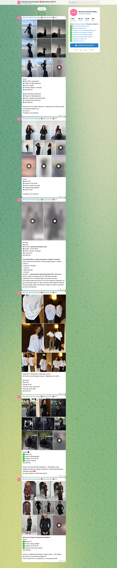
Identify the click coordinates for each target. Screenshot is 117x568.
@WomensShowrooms (81, 26)
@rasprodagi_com (80, 28)
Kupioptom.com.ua (78, 41)
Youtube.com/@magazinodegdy (82, 34)
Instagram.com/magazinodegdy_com (84, 30)
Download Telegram (84, 45)
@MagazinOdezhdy (85, 13)
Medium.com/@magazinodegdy (82, 36)
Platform (91, 50)
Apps (85, 50)
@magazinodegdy (80, 24)
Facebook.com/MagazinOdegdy (82, 32)
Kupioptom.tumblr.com (79, 39)
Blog (81, 50)
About (76, 50)
